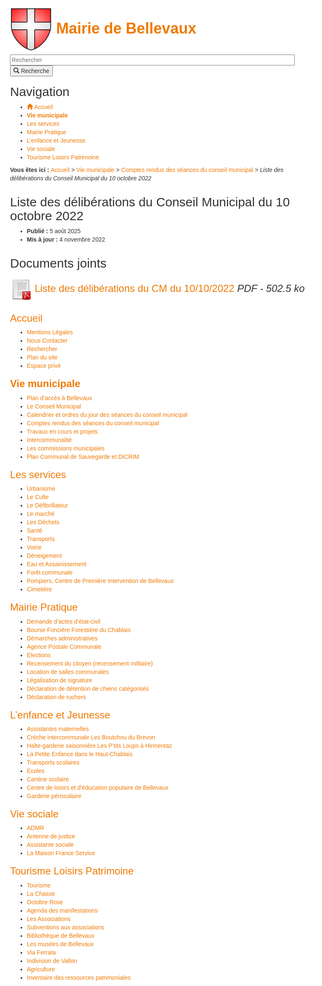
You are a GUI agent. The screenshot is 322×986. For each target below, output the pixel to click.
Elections (39, 655)
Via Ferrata (41, 952)
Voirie (34, 547)
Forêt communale (50, 572)
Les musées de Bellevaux (60, 944)
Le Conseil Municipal (54, 406)
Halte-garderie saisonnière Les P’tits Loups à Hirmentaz (99, 745)
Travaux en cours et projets (62, 431)
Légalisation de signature (59, 680)
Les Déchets (43, 522)
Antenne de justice (51, 836)
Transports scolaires (53, 762)
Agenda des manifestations (62, 910)
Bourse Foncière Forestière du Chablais (78, 630)
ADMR (35, 828)
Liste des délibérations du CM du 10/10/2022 (123, 288)
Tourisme (39, 885)
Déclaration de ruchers (56, 697)
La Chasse (41, 893)
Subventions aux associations (65, 927)
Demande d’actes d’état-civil (63, 621)
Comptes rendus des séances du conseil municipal (187, 170)
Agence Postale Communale (64, 646)
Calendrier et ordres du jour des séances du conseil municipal (107, 414)
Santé (34, 530)
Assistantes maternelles (58, 729)
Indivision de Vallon (52, 960)
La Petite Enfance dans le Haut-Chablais (79, 754)
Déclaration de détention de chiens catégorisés (88, 688)
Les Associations (48, 919)
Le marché (41, 513)
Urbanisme (41, 488)
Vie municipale (95, 170)
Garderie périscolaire (54, 796)
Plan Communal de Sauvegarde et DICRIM (83, 456)
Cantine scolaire (48, 779)
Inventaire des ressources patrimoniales (78, 977)
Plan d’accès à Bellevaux (59, 398)
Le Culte (38, 497)
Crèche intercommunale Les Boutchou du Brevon (91, 737)
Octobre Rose (45, 902)
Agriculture (41, 969)
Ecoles (35, 770)
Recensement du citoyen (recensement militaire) (90, 663)
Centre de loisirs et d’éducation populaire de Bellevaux (98, 787)
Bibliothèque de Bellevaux (60, 935)
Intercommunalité (49, 440)
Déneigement (44, 555)
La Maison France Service (61, 853)
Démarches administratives (62, 638)
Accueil (60, 170)
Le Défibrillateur (47, 505)
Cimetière (39, 589)
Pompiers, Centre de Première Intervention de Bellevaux (100, 581)
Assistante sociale (50, 844)
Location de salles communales (68, 672)
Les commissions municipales (65, 448)
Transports (41, 539)
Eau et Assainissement (56, 564)
